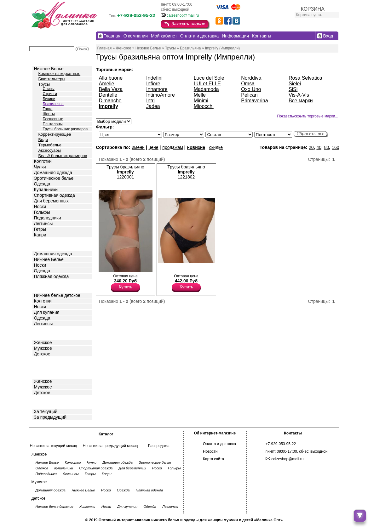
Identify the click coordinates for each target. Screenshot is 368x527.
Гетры (40, 229)
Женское (43, 342)
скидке (216, 147)
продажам (172, 147)
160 (335, 147)
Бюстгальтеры (51, 78)
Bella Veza (111, 89)
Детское (43, 285)
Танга (48, 109)
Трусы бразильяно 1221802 (186, 171)
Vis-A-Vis (299, 95)
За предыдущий (50, 417)
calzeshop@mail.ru (183, 15)
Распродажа (159, 446)
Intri (150, 100)
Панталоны (53, 124)
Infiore (153, 83)
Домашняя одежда (53, 172)
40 (318, 147)
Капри (40, 234)
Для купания (47, 312)
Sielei (295, 83)
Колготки (43, 161)
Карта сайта (213, 459)
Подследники (47, 217)
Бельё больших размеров (62, 155)
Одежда (42, 183)
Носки (40, 206)
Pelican (249, 95)
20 (311, 147)
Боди (43, 139)
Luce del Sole (209, 78)
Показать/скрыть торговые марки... (307, 116)
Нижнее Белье (49, 68)
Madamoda (206, 89)
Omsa (248, 83)
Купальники (46, 189)
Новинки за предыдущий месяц (110, 446)
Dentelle (108, 95)
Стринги (50, 94)
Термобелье (50, 145)
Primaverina (254, 100)
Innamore (157, 89)
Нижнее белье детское (57, 295)
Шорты (49, 114)
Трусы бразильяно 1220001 (125, 171)
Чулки (40, 166)
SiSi (293, 89)
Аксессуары (49, 150)
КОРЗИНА (313, 9)
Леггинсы (43, 223)
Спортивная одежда (54, 195)
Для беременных (51, 200)
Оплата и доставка (219, 444)
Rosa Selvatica (305, 78)
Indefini (154, 78)
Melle (200, 95)
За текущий (46, 411)
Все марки (301, 100)
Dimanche (110, 100)
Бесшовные (53, 119)
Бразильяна (53, 104)
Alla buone (111, 78)
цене (153, 147)
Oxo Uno (251, 89)
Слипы (49, 89)
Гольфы (42, 212)
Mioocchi (204, 106)
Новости (210, 451)
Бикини (49, 99)
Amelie (106, 83)
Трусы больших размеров (65, 129)
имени (138, 147)
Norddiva (251, 78)
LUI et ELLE (207, 83)
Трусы (44, 84)
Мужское (43, 348)
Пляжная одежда (51, 276)
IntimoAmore (160, 95)
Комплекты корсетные (59, 73)
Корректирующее (54, 134)
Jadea (153, 106)
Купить (125, 287)
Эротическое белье (54, 178)
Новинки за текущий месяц (53, 446)
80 (326, 147)
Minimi (201, 100)
